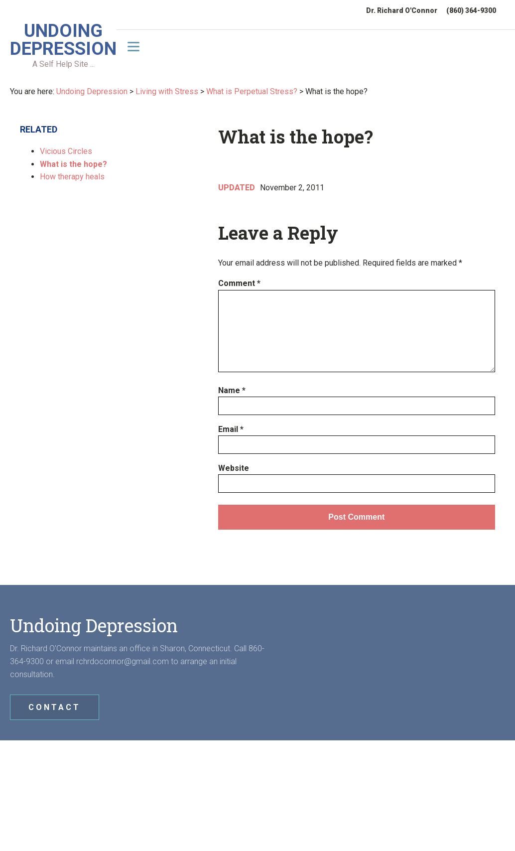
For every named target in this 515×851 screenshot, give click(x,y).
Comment (239, 282)
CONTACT (54, 706)
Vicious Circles (66, 150)
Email (231, 428)
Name (232, 389)
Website (233, 467)
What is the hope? (73, 163)
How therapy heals (72, 176)
